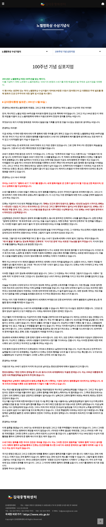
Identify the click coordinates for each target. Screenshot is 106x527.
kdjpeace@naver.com (68, 511)
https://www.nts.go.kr (36, 514)
